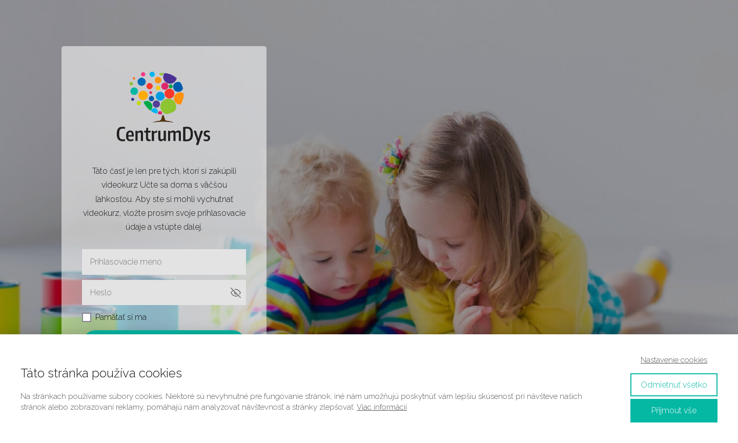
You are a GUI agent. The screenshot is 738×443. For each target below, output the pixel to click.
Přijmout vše (673, 410)
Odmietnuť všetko (674, 385)
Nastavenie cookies (674, 360)
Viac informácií (382, 407)
